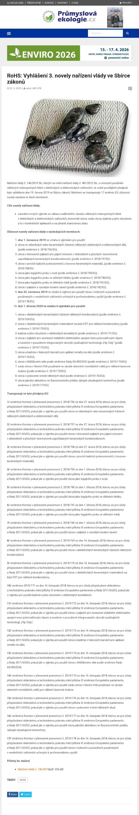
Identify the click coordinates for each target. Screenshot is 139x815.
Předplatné (34, 2)
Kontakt (63, 2)
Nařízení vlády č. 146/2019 (33, 769)
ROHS (23, 780)
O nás (74, 2)
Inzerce (49, 2)
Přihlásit (126, 3)
